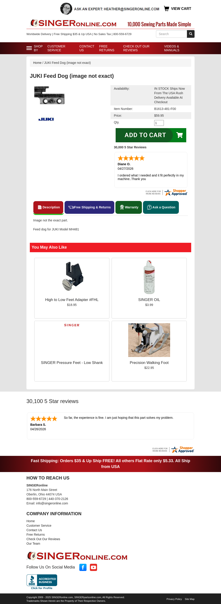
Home (37, 63)
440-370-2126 (58, 499)
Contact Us (86, 48)
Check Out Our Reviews (136, 48)
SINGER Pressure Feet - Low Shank (72, 363)
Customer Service (56, 48)
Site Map (190, 599)
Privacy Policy (174, 599)
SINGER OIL (149, 300)
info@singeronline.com (52, 503)
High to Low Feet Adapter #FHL (71, 300)
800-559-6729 (36, 499)
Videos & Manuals (171, 48)
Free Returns (107, 48)
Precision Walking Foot (149, 363)
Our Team (33, 543)
